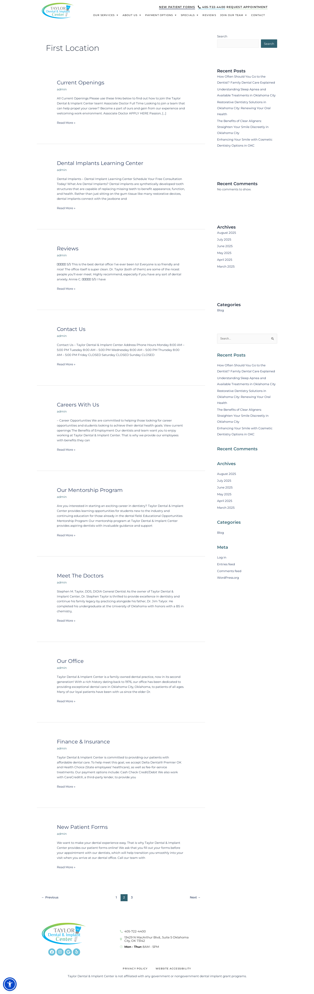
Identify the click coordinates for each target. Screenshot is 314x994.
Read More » (66, 122)
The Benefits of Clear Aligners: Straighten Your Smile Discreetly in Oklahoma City (243, 127)
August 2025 (226, 233)
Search (222, 36)
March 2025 (225, 267)
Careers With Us (78, 405)
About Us (132, 15)
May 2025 (224, 253)
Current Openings (80, 82)
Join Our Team (233, 15)
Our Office (70, 661)
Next (195, 897)
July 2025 (224, 240)
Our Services (106, 15)
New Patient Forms (82, 827)
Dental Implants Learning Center (100, 163)
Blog (220, 311)
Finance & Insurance (83, 741)
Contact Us (71, 329)
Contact (258, 15)
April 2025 (224, 260)
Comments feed (229, 571)
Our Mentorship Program (90, 490)
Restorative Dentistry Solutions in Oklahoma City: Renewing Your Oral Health (244, 108)
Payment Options (161, 15)
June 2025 (224, 246)
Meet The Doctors (80, 575)
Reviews (209, 15)
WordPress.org (228, 578)
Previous (49, 897)
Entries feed (226, 565)
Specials (190, 15)
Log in (221, 558)
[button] (10, 984)
